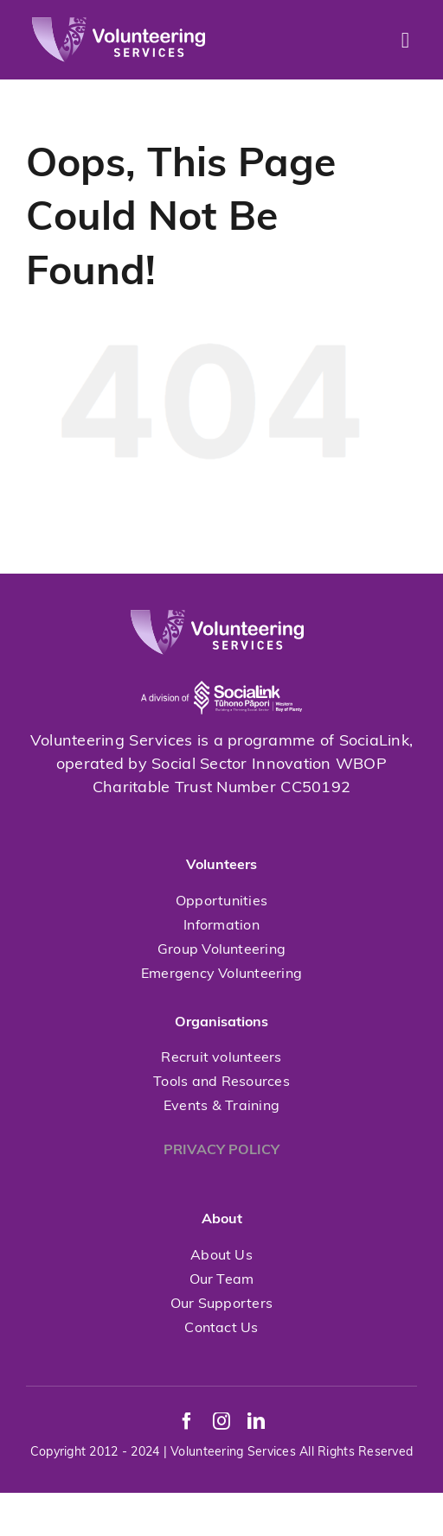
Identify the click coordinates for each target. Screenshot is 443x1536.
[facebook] (187, 1421)
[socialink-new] (221, 662)
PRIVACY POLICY (221, 1151)
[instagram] (221, 1421)
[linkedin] (256, 1421)
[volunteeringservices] (118, 24)
